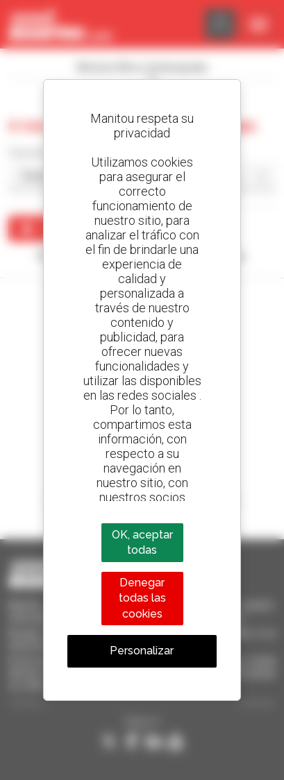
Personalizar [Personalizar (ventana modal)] (142, 650)
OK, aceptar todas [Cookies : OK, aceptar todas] (142, 542)
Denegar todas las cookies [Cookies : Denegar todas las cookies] (142, 598)
